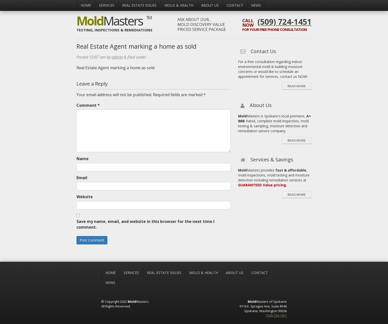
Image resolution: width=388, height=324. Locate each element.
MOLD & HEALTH (179, 5)
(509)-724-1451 (276, 315)
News (256, 5)
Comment (88, 105)
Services (106, 5)
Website (84, 196)
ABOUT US (210, 5)
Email (81, 177)
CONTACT (235, 5)
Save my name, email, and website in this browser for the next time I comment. (145, 224)
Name (82, 158)
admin (117, 57)
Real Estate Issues (139, 5)
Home (86, 5)
